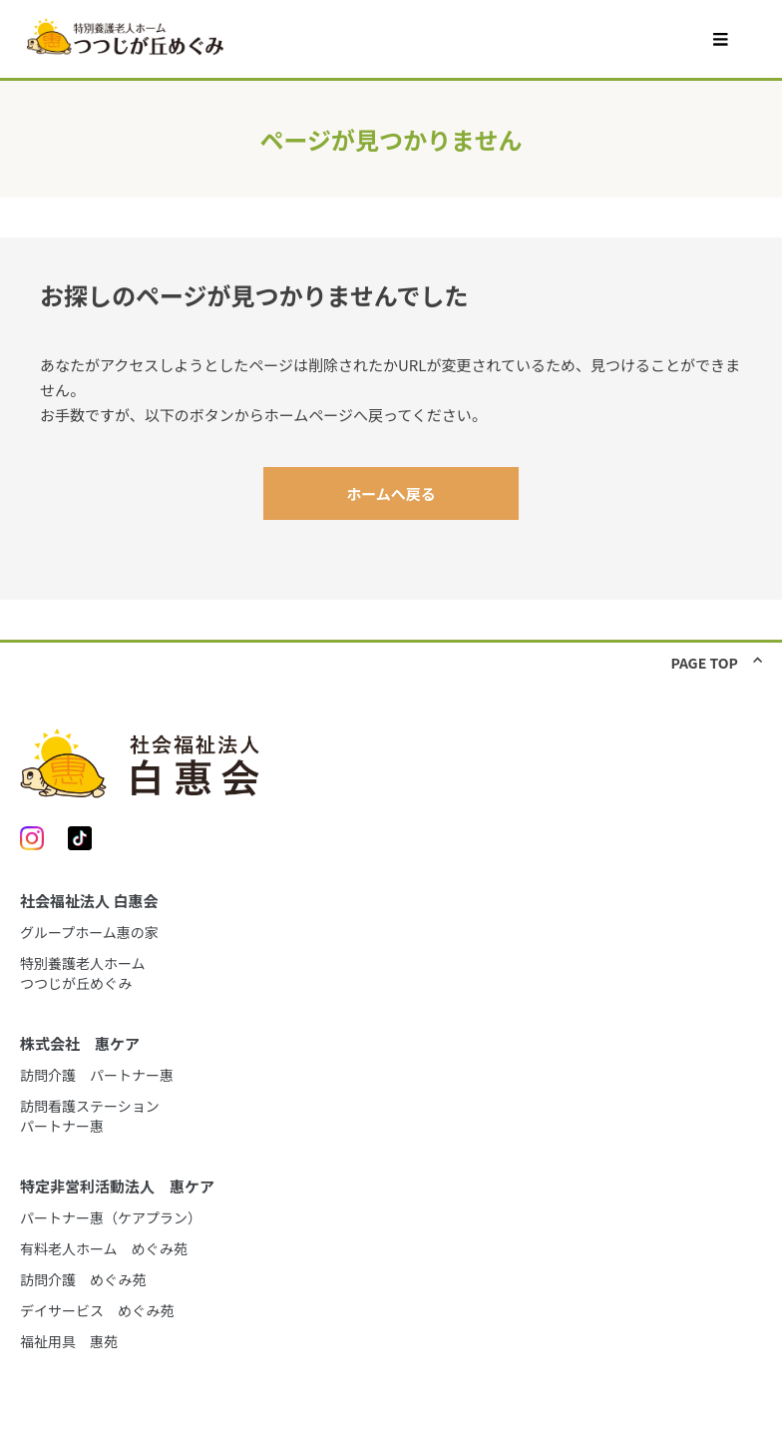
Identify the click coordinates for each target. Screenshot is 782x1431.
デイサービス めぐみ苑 (97, 1310)
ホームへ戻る (391, 493)
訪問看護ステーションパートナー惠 (90, 1116)
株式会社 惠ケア (80, 1043)
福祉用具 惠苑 (69, 1341)
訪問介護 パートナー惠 (97, 1075)
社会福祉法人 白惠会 (89, 900)
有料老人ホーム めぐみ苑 (104, 1248)
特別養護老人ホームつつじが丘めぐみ (83, 973)
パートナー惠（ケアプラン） (110, 1217)
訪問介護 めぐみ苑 (83, 1279)
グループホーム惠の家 (89, 932)
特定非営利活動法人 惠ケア (117, 1186)
